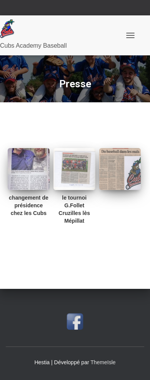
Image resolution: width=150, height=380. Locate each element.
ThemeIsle (102, 362)
